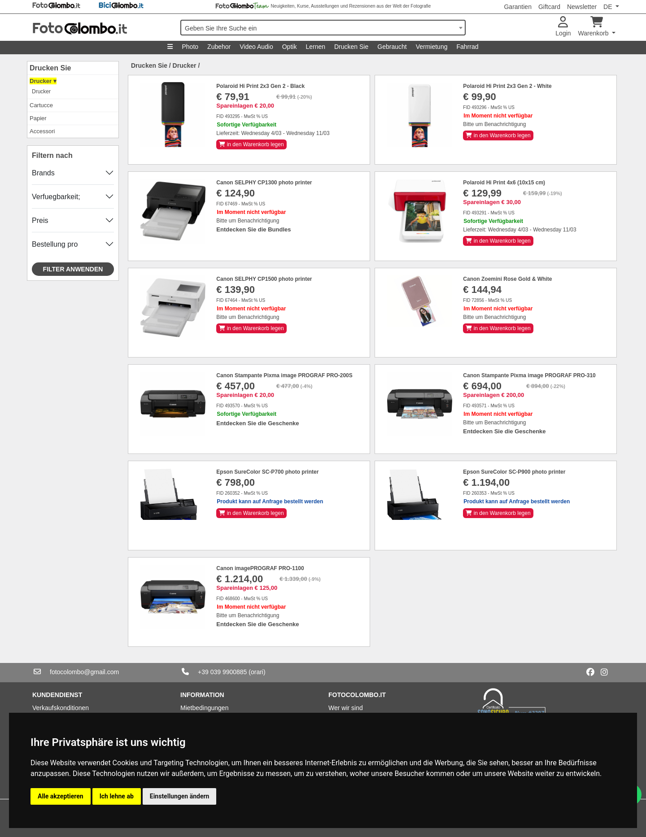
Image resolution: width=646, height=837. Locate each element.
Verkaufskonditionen (60, 707)
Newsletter (582, 6)
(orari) (257, 672)
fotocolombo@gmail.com (84, 672)
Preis (40, 220)
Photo (190, 46)
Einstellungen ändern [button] (180, 796)
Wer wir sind (345, 707)
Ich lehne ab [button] (117, 796)
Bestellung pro (55, 244)
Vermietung (432, 46)
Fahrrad (467, 46)
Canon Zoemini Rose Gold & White (507, 279)
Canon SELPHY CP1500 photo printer (264, 279)
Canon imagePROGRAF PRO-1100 (260, 568)
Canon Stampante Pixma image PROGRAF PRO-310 (529, 375)
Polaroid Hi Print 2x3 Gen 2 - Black (260, 86)
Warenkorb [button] (594, 27)
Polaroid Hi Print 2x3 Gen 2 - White (507, 86)
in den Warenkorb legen (251, 144)
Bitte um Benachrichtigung (494, 124)
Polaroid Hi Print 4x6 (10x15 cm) (504, 182)
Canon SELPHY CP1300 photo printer (264, 182)
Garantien (517, 6)
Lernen (315, 46)
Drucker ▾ (43, 81)
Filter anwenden (73, 269)
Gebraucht (391, 46)
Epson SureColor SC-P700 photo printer (267, 472)
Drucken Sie (351, 46)
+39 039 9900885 (222, 672)
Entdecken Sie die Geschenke (257, 423)
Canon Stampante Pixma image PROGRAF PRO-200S (284, 375)
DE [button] (608, 6)
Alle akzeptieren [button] (60, 796)
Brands (43, 173)
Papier (38, 118)
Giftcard (549, 6)
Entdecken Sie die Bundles (253, 229)
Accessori (42, 131)
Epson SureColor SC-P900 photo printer (514, 472)
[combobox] (323, 27)
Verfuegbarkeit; (56, 197)
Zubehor (219, 46)
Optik (289, 46)
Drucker (41, 91)
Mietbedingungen (204, 707)
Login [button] (563, 27)
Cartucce (41, 105)
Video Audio (256, 46)
